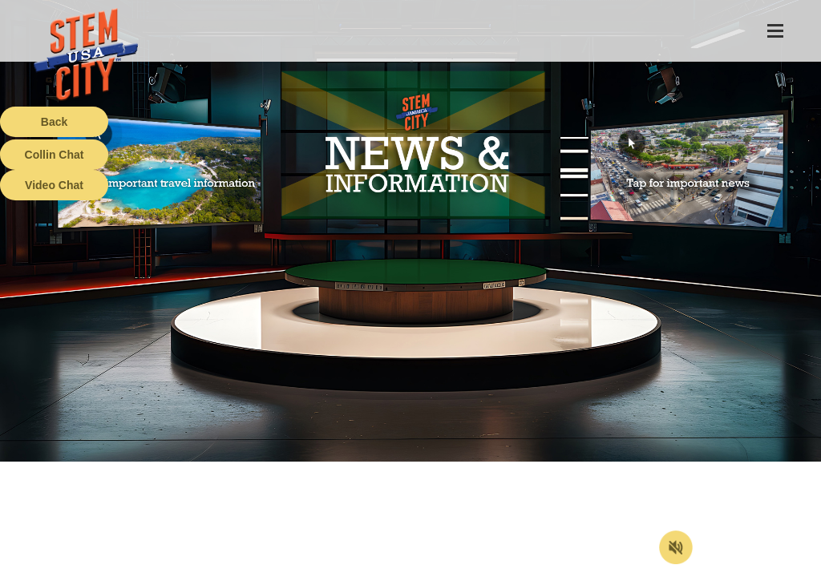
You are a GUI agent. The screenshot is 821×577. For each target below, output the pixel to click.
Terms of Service (91, 565)
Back (54, 121)
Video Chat (54, 185)
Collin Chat (54, 154)
